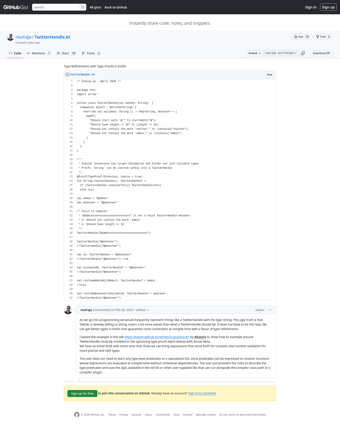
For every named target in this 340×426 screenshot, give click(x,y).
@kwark (200, 337)
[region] (170, 189)
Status (148, 414)
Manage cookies (206, 414)
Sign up (328, 7)
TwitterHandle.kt (52, 37)
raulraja (23, 37)
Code (15, 53)
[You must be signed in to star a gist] (302, 37)
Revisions (39, 53)
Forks (91, 53)
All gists (95, 7)
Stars (67, 53)
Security (136, 414)
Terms (112, 414)
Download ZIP (321, 53)
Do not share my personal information (242, 414)
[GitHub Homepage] (76, 414)
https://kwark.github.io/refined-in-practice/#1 (157, 337)
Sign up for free (82, 393)
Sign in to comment (202, 393)
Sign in (311, 7)
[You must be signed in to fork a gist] (323, 37)
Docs (176, 414)
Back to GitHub (116, 7)
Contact (187, 414)
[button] (303, 53)
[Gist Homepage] (16, 7)
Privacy (123, 414)
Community (163, 414)
